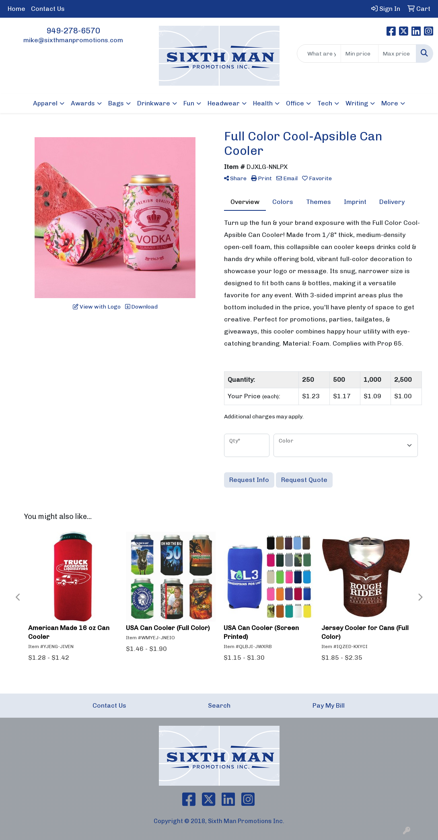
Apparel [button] (45, 103)
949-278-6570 (73, 30)
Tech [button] (324, 103)
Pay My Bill (329, 705)
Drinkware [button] (153, 103)
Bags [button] (116, 103)
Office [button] (295, 103)
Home (16, 8)
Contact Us (48, 8)
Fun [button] (188, 103)
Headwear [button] (224, 103)
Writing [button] (356, 103)
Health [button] (263, 103)
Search (219, 705)
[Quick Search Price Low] (360, 53)
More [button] (389, 103)
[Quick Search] (319, 53)
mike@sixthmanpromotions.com (73, 40)
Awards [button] (83, 103)
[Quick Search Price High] (397, 53)
